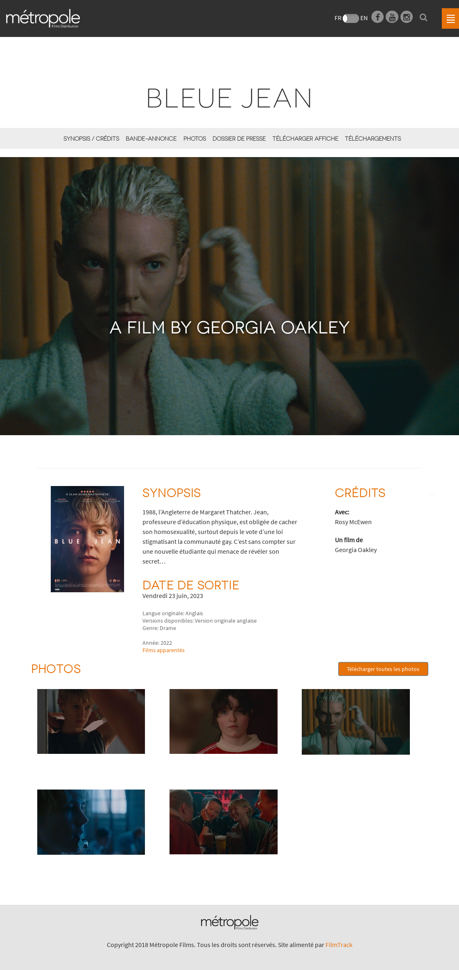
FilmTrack (339, 944)
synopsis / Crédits (91, 138)
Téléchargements (373, 138)
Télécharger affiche (305, 138)
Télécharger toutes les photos (383, 669)
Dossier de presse (239, 138)
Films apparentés (163, 650)
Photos (194, 138)
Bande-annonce (151, 138)
